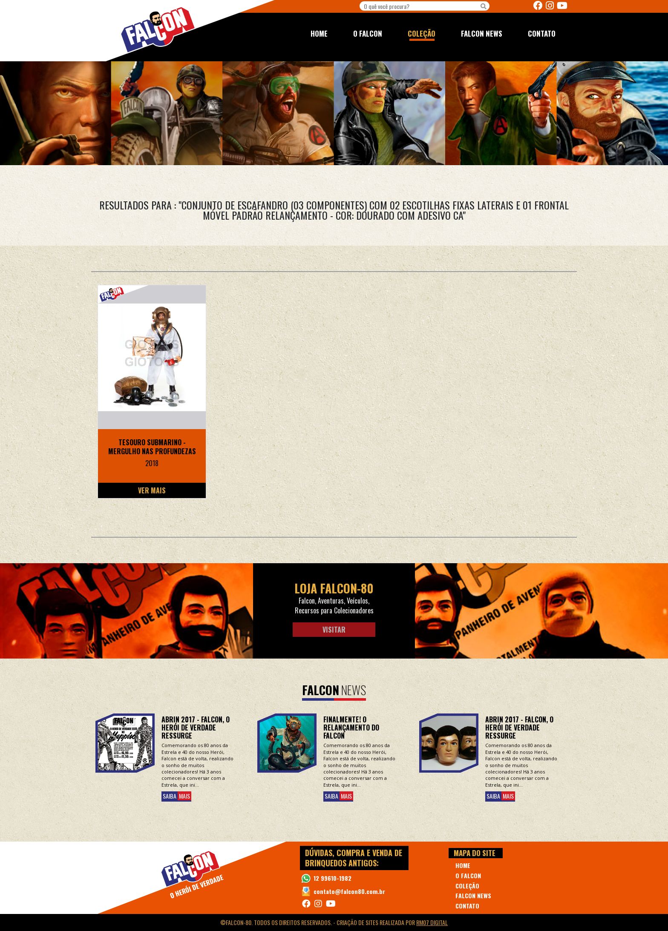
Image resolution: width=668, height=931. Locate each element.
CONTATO (542, 33)
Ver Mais (152, 490)
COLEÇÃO (421, 33)
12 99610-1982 (332, 878)
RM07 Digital (432, 922)
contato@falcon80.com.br (349, 891)
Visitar (334, 629)
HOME (319, 33)
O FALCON (367, 33)
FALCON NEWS (481, 33)
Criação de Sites (357, 922)
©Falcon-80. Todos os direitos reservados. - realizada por (334, 922)
